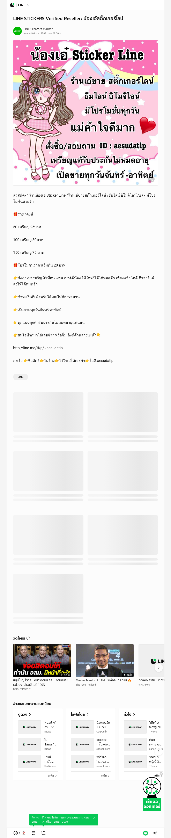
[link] (33, 833)
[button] (20, 833)
